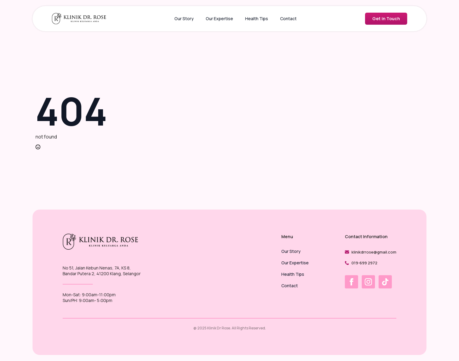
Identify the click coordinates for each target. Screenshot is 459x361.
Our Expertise (219, 18)
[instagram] (368, 281)
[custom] (385, 281)
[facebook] (351, 281)
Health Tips (256, 18)
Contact (288, 18)
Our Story (184, 18)
